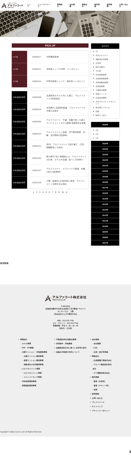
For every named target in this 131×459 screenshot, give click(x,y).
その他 (98, 71)
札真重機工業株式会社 (103, 383)
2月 (97, 134)
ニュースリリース (44, 5)
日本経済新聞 (101, 98)
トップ (29, 5)
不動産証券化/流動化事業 (66, 362)
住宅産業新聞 (101, 75)
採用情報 (109, 5)
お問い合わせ (123, 5)
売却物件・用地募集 (64, 366)
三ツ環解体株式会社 (102, 395)
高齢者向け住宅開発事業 (33, 387)
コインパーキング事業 (33, 399)
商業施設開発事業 (29, 408)
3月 (97, 130)
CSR (95, 370)
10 (63, 192)
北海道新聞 (100, 86)
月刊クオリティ (102, 55)
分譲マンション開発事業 (33, 378)
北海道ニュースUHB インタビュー (62, 69)
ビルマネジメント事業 (33, 395)
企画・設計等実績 (101, 374)
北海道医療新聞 (102, 79)
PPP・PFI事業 (28, 370)
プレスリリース (98, 425)
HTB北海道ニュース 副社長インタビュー (65, 81)
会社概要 (97, 366)
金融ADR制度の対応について (68, 374)
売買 (95, 412)
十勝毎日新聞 (101, 90)
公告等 (98, 63)
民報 (97, 111)
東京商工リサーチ (103, 108)
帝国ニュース (101, 94)
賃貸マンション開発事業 (33, 383)
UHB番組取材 (52, 57)
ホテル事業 (26, 366)
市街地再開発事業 (29, 404)
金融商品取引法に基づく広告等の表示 (71, 370)
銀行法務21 (100, 67)
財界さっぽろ (101, 115)
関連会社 (84, 5)
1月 (97, 138)
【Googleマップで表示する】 (65, 336)
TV (97, 52)
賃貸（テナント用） (102, 408)
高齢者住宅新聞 (102, 59)
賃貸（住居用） (100, 404)
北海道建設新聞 (102, 82)
